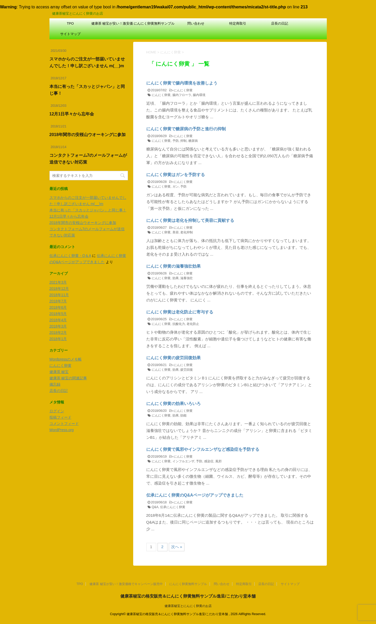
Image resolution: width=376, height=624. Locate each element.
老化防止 (193, 324)
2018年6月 (58, 307)
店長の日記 (279, 23)
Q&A (155, 507)
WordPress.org (61, 430)
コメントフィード (64, 423)
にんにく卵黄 (183, 90)
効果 (175, 278)
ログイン (56, 411)
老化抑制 (186, 232)
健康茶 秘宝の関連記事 (68, 378)
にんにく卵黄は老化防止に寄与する (179, 312)
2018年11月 (59, 295)
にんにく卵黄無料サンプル (154, 23)
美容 (175, 232)
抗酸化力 (178, 324)
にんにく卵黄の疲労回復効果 (173, 358)
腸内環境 (199, 95)
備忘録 (54, 384)
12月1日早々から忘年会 (71, 114)
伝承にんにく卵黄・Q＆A (70, 256)
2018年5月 (58, 314)
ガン (175, 186)
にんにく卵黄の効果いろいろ (173, 403)
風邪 (218, 461)
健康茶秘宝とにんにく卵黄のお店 (188, 606)
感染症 (209, 461)
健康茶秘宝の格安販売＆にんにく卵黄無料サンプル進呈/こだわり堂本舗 (187, 596)
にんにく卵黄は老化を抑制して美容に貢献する (190, 220)
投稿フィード (60, 417)
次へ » (176, 546)
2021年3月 (58, 282)
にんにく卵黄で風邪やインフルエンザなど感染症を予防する (202, 449)
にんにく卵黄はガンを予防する (175, 174)
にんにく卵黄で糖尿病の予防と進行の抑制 (186, 129)
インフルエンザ (183, 461)
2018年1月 (58, 339)
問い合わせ (195, 23)
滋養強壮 (186, 278)
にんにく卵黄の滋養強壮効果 (173, 266)
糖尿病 (193, 141)
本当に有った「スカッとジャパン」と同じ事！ (87, 210)
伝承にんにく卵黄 (172, 507)
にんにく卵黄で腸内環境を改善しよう (181, 83)
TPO (70, 23)
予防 (175, 141)
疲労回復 (186, 370)
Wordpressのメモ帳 (65, 359)
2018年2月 (58, 332)
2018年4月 (58, 320)
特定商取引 (237, 23)
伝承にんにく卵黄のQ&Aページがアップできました (195, 495)
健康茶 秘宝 (59, 372)
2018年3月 (58, 326)
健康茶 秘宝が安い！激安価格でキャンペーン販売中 (112, 25)
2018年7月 (58, 301)
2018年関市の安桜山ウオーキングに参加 (87, 134)
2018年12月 (59, 288)
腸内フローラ (181, 95)
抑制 (183, 141)
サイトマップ (70, 34)
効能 (183, 415)
